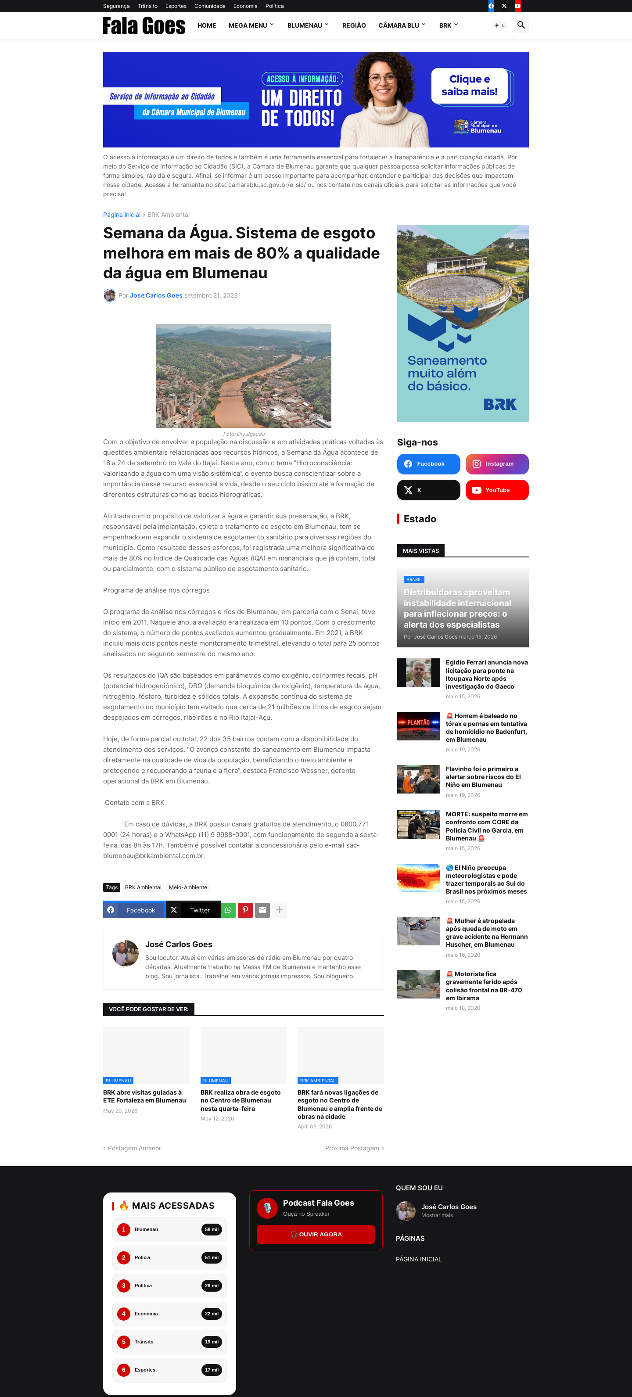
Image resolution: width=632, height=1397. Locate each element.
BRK (445, 25)
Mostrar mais (437, 1215)
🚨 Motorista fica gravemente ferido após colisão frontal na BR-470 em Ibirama (484, 986)
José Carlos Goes (178, 944)
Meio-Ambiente (188, 887)
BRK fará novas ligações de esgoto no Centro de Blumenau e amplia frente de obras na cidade (340, 1104)
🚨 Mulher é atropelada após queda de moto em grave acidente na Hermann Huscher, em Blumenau (487, 933)
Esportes (176, 6)
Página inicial (121, 215)
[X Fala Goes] (428, 490)
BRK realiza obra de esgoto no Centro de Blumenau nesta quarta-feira (241, 1100)
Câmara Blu (398, 25)
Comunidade (210, 6)
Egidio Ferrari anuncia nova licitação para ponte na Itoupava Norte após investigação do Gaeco (487, 675)
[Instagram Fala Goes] (497, 464)
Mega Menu (248, 25)
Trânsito (148, 6)
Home (207, 25)
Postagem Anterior (134, 1148)
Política (275, 6)
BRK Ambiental (168, 215)
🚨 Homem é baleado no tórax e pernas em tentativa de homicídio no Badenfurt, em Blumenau (486, 728)
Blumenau (304, 25)
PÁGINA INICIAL (419, 1259)
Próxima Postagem (352, 1148)
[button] (499, 25)
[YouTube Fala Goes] (497, 490)
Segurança (116, 6)
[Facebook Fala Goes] (428, 464)
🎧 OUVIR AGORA (316, 1234)
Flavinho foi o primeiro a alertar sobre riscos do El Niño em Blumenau (483, 777)
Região (354, 25)
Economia (245, 6)
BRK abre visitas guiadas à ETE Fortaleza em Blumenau (144, 1096)
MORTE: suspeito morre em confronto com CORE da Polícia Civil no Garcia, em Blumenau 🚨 (487, 826)
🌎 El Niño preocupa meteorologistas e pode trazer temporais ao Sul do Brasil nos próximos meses (486, 880)
